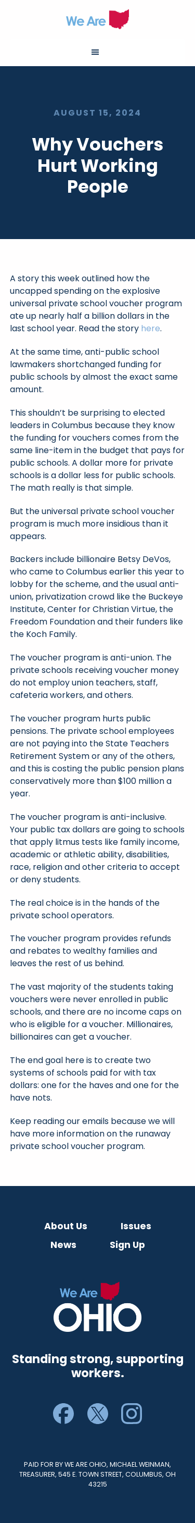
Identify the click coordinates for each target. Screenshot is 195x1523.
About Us (65, 1226)
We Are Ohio (98, 19)
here (150, 328)
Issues (136, 1226)
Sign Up (127, 1245)
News (63, 1245)
